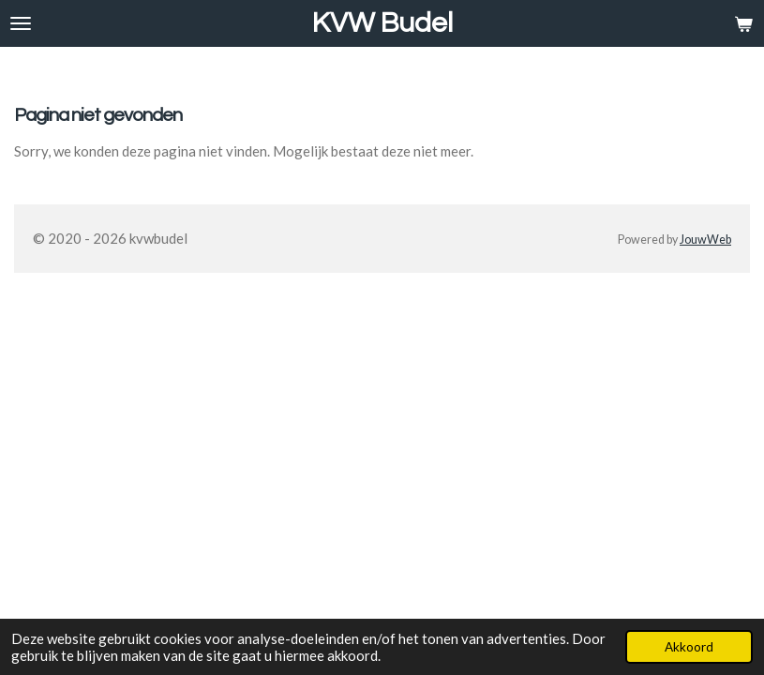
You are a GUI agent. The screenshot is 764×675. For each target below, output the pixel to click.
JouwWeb (705, 239)
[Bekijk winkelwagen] (743, 23)
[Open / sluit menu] (20, 23)
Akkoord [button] (689, 646)
